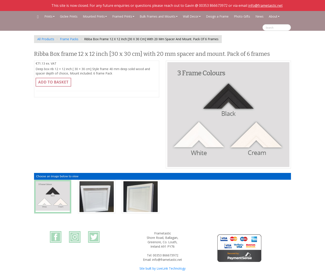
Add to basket (53, 82)
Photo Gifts (242, 16)
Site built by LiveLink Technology (162, 268)
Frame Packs (69, 39)
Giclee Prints (69, 16)
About (274, 16)
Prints (49, 16)
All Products (45, 39)
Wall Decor (192, 16)
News (259, 16)
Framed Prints (123, 16)
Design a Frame (217, 16)
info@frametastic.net (265, 5)
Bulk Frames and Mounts (159, 16)
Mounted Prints (95, 16)
